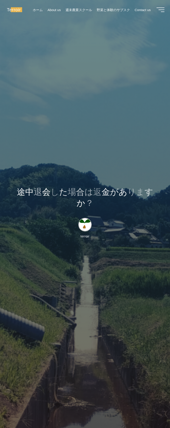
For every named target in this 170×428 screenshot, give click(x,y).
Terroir (15, 10)
